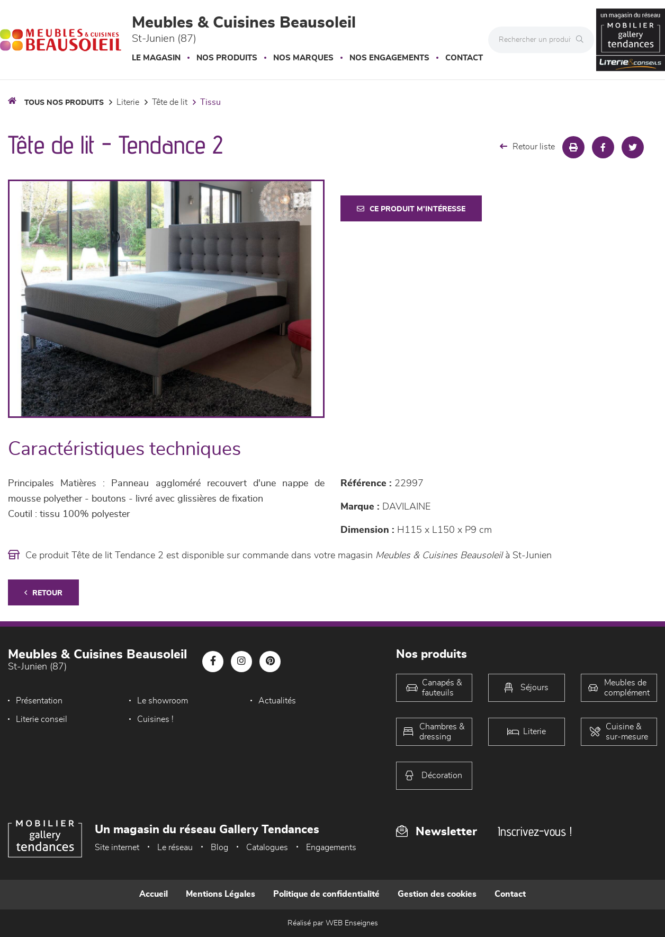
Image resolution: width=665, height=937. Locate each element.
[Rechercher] (582, 39)
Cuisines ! (155, 719)
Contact (464, 58)
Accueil (153, 894)
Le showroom (162, 701)
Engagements (331, 847)
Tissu (210, 102)
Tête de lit (169, 102)
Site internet (117, 847)
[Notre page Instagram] (241, 661)
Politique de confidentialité (326, 894)
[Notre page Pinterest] (270, 661)
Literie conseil (41, 719)
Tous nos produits (64, 102)
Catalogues (267, 847)
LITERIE (127, 102)
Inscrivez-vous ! (535, 831)
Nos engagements (389, 58)
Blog (219, 847)
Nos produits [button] (226, 58)
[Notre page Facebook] (212, 661)
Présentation (39, 701)
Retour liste (527, 146)
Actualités (277, 701)
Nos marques (303, 58)
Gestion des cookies (437, 894)
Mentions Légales (220, 894)
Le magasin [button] (156, 58)
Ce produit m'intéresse (411, 209)
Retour (43, 593)
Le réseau (175, 847)
